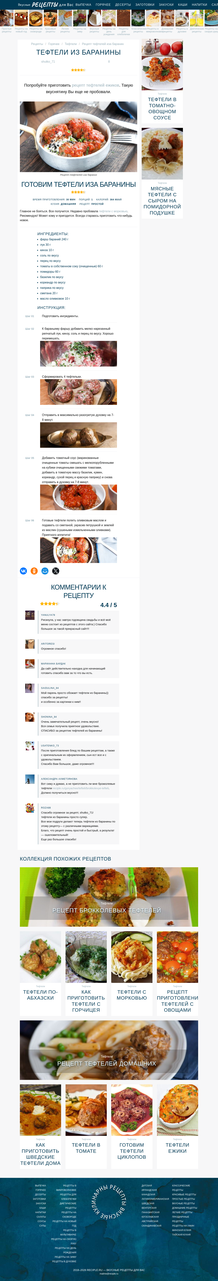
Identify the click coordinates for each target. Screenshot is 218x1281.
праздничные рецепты (180, 1219)
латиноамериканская (155, 1199)
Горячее (103, 4)
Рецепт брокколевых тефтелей (106, 910)
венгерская (149, 1208)
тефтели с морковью (113, 211)
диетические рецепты (68, 1205)
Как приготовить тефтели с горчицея (86, 1001)
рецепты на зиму (65, 1257)
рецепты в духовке (64, 1261)
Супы (42, 1225)
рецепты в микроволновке (66, 1187)
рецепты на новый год (64, 1223)
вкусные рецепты (183, 1203)
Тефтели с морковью (132, 995)
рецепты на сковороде (69, 1214)
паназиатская (151, 1212)
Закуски (166, 4)
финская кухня (181, 1230)
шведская (148, 1203)
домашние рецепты (184, 1208)
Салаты (41, 1217)
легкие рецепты (182, 1212)
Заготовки (144, 4)
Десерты (123, 4)
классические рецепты (181, 1187)
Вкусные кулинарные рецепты (109, 1202)
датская (147, 1185)
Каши (182, 4)
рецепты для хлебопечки (68, 1196)
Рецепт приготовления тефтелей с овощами (177, 1001)
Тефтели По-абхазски (40, 995)
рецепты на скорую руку (63, 1241)
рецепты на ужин (183, 1225)
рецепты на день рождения (65, 1250)
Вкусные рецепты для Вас (45, 5)
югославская (150, 1217)
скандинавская (151, 1225)
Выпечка (83, 4)
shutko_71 (48, 61)
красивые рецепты (184, 1194)
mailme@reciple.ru (109, 1273)
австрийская (150, 1221)
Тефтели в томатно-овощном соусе (162, 108)
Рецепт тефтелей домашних (106, 1063)
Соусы (42, 1221)
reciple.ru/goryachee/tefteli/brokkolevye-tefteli (81, 788)
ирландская (149, 1190)
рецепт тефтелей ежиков (95, 85)
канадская (148, 1194)
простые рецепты (183, 1199)
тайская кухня (181, 1234)
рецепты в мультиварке (68, 1232)
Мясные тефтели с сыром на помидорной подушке (162, 201)
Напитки (199, 4)
